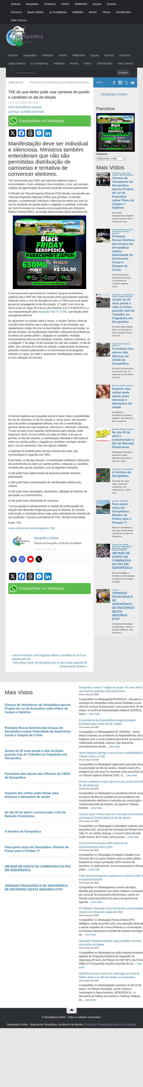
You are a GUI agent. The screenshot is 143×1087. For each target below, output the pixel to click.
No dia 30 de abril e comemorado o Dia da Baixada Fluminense (123, 440)
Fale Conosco (19, 20)
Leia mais (94, 713)
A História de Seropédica (122, 469)
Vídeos (106, 12)
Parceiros (16, 12)
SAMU (114, 296)
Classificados (123, 12)
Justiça (13, 111)
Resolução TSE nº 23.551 (52, 311)
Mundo (93, 12)
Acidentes (116, 295)
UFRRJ (65, 4)
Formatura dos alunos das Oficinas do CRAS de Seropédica (123, 356)
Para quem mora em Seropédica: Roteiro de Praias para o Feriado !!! (121, 513)
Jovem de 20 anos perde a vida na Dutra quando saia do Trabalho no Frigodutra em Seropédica (123, 311)
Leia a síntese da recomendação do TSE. (31, 528)
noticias (129, 385)
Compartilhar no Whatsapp (41, 121)
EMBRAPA (81, 4)
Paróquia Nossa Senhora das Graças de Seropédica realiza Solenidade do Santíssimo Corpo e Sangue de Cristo (123, 253)
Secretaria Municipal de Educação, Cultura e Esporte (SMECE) (122, 548)
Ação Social (117, 344)
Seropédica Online (114, 94)
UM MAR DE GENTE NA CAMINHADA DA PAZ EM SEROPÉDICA (122, 560)
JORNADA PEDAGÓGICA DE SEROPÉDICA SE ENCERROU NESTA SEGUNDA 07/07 (123, 606)
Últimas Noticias (32, 111)
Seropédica (32, 4)
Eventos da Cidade (120, 545)
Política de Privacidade (98, 1024)
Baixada (115, 429)
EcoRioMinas (127, 295)
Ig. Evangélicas (58, 12)
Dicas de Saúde (118, 385)
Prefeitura (49, 4)
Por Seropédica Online (24, 107)
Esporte (97, 4)
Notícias (15, 4)
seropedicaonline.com (45, 549)
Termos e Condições (124, 1024)
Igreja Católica (35, 12)
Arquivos (101, 153)
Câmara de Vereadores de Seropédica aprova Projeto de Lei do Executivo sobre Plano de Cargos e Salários (123, 192)
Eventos (111, 4)
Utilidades (77, 12)
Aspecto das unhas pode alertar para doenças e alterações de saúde (122, 398)
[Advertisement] (49, 387)
